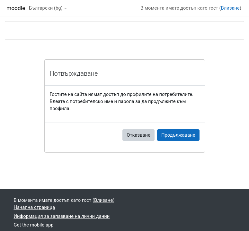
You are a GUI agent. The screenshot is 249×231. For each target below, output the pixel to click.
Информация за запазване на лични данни (62, 216)
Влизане (230, 8)
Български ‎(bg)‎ (45, 8)
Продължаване (178, 135)
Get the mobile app (34, 225)
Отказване (138, 135)
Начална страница (34, 207)
